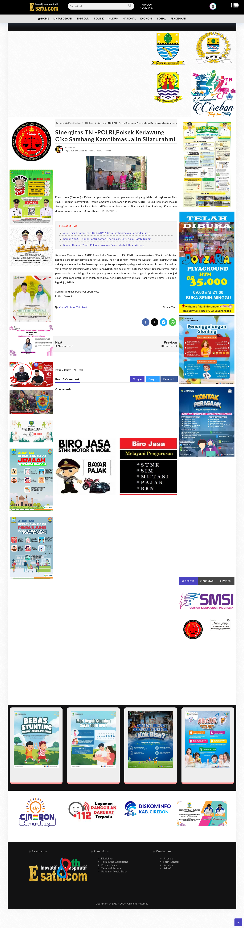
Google (137, 379)
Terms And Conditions (114, 861)
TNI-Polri (81, 307)
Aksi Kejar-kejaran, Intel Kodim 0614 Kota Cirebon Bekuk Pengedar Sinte (106, 232)
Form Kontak (171, 861)
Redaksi (168, 865)
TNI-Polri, (106, 150)
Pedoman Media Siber (114, 871)
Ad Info (167, 868)
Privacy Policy (109, 865)
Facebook (169, 379)
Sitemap (168, 858)
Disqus (152, 379)
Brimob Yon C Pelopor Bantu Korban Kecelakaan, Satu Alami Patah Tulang (107, 238)
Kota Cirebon (67, 307)
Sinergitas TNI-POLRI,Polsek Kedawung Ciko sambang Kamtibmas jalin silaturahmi (115, 135)
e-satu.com (102, 903)
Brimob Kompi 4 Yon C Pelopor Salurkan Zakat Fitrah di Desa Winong (103, 245)
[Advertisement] (75, 57)
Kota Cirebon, (95, 150)
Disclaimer (107, 858)
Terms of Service (111, 868)
